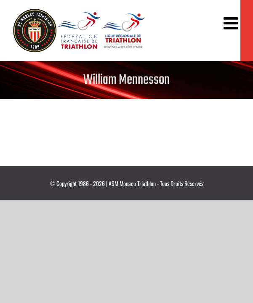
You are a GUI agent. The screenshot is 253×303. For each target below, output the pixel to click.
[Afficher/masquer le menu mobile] (232, 23)
